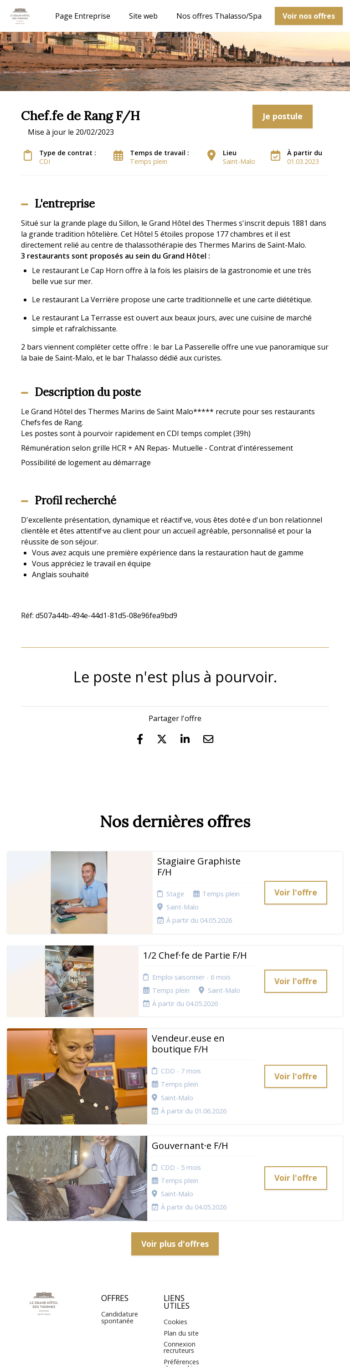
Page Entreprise (82, 16)
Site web (143, 16)
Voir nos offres (309, 16)
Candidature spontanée (119, 1215)
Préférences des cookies (181, 1263)
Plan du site (181, 1231)
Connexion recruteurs (180, 1245)
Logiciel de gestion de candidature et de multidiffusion (175, 1350)
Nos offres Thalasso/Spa (219, 16)
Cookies (175, 1220)
